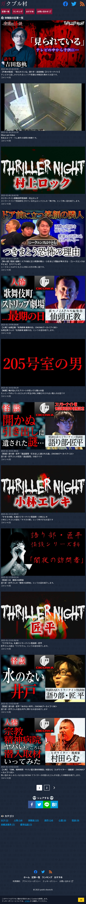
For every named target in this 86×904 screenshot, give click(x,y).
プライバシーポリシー (31, 881)
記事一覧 (5, 11)
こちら (27, 901)
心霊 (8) (62, 820)
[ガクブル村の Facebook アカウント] (65, 4)
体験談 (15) (33, 820)
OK (81, 900)
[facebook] (32, 804)
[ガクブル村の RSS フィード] (82, 4)
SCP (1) (4, 820)
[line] (47, 804)
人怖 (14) (18, 820)
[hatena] (54, 804)
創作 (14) (48, 820)
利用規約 (16, 881)
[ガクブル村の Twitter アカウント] (74, 4)
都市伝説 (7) (26, 824)
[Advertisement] (43, 848)
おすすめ (30, 11)
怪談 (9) (75, 820)
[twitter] (39, 804)
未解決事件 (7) (8, 824)
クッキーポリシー (50, 881)
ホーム (27, 877)
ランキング (17, 11)
